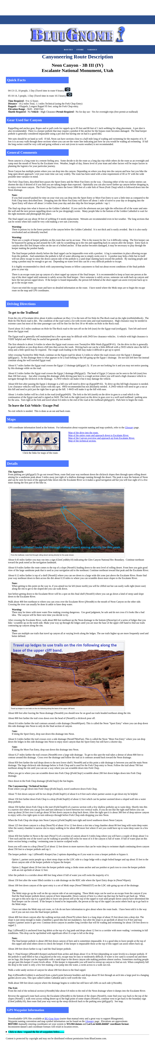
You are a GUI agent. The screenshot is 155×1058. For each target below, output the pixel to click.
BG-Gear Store (52, 1018)
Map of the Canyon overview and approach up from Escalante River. (101, 438)
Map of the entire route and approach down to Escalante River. (98, 435)
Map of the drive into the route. (83, 432)
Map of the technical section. (82, 441)
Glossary (129, 427)
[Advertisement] (55, 7)
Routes (68, 50)
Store (80, 50)
